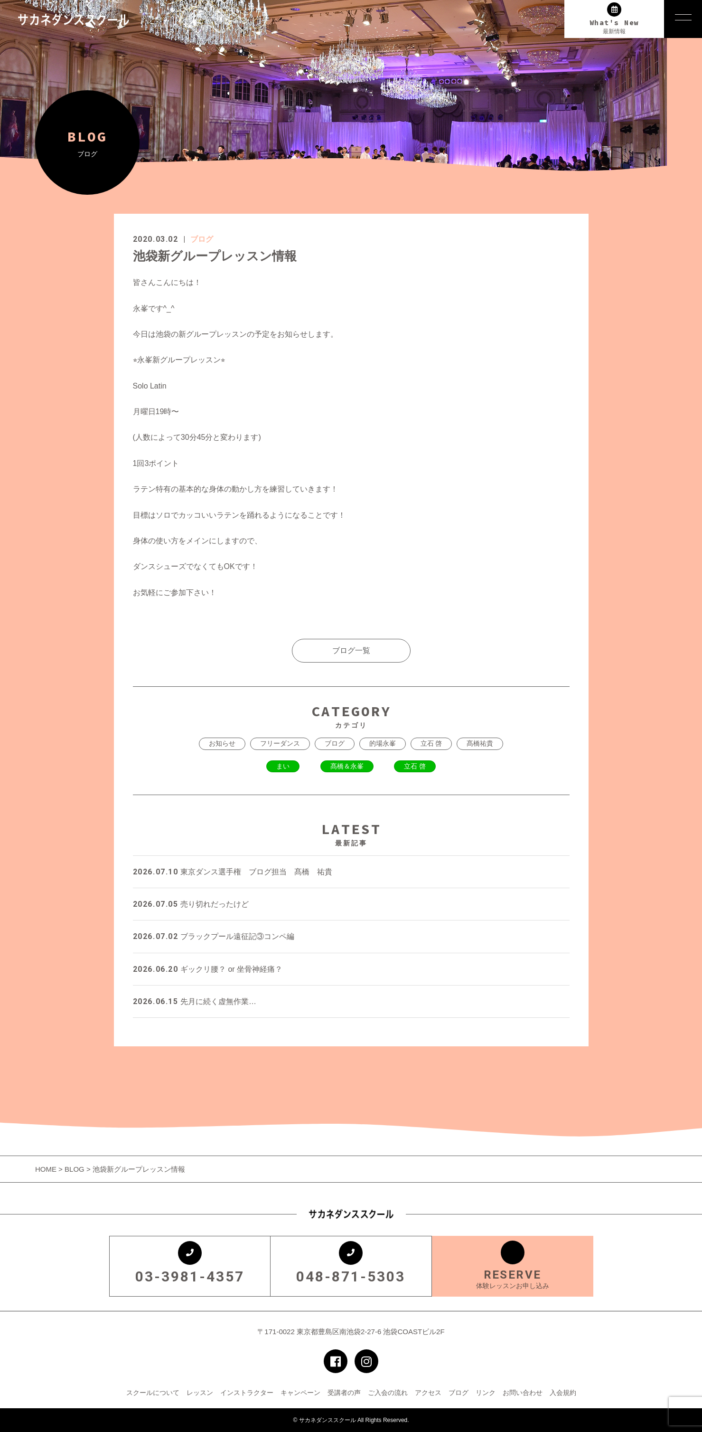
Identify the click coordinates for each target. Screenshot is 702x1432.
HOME (46, 1169)
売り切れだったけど (191, 904)
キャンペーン (300, 1392)
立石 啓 (431, 743)
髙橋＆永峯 (347, 766)
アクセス (428, 1392)
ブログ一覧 (351, 650)
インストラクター (246, 1392)
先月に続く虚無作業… (194, 1001)
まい (283, 766)
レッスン (200, 1392)
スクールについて (152, 1392)
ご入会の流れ (388, 1392)
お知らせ (222, 743)
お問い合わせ (523, 1392)
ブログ (201, 239)
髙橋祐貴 (480, 743)
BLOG (74, 1169)
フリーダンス (280, 743)
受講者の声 (344, 1392)
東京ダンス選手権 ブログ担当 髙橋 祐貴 (232, 871)
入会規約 (563, 1392)
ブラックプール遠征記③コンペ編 (213, 936)
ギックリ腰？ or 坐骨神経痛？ (208, 969)
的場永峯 (382, 743)
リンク (486, 1392)
